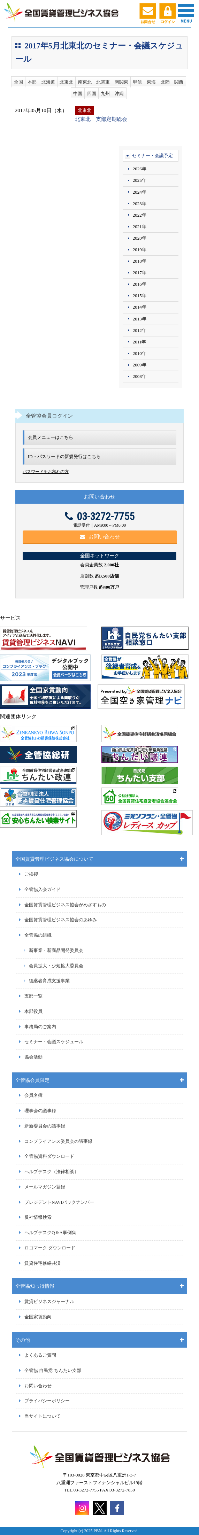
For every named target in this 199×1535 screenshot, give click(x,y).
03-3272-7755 (100, 516)
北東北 (66, 82)
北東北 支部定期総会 (101, 119)
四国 (91, 93)
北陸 (165, 82)
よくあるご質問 (40, 1355)
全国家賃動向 (38, 1317)
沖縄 (119, 93)
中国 (77, 93)
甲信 (137, 82)
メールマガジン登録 (44, 1187)
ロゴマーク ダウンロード (49, 1248)
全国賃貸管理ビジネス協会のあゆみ (60, 919)
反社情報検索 (38, 1217)
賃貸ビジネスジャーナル (49, 1301)
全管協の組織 (38, 935)
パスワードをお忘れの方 (46, 471)
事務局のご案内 (40, 1026)
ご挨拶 (31, 874)
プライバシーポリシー (47, 1400)
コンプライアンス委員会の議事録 (58, 1141)
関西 (178, 82)
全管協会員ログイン (49, 416)
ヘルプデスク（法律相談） (51, 1171)
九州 (105, 93)
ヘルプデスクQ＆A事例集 (50, 1232)
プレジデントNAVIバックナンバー (59, 1202)
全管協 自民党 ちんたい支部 (52, 1370)
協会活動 (33, 1057)
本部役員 (33, 1011)
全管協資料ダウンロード (49, 1156)
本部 (32, 82)
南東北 (85, 82)
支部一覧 (33, 996)
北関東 (103, 82)
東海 (151, 82)
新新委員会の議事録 (44, 1126)
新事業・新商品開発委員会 (56, 950)
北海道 (48, 82)
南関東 (121, 82)
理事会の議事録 (40, 1110)
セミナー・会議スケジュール (53, 1041)
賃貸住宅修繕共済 (42, 1263)
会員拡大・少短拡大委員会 (56, 965)
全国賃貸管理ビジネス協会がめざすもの (65, 904)
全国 (18, 82)
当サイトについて (42, 1416)
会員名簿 (33, 1095)
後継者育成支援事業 (49, 980)
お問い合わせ (100, 537)
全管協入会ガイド (42, 889)
